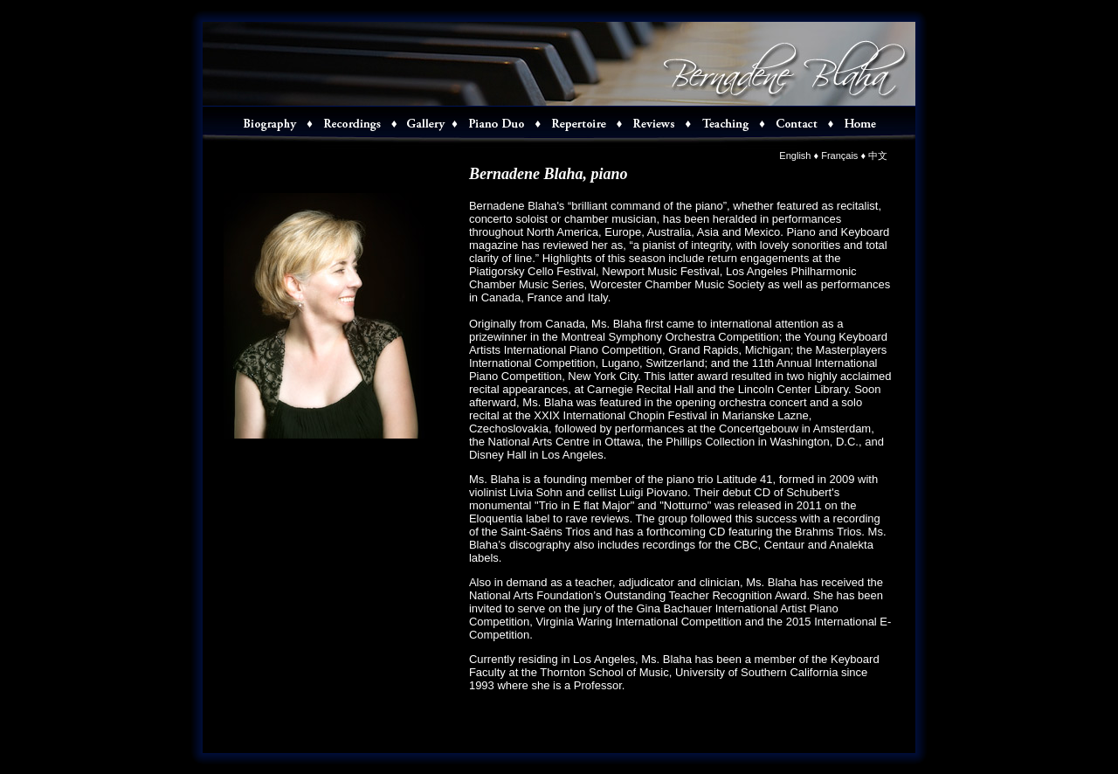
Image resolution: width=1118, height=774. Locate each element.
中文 (877, 155)
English (795, 155)
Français (839, 155)
